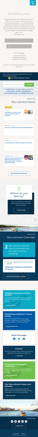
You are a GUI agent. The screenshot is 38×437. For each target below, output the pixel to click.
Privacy (23, 433)
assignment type (28, 93)
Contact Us (19, 425)
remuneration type (11, 93)
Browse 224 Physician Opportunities (20, 40)
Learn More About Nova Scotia (19, 46)
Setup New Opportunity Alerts (20, 78)
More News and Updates (20, 173)
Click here (19, 67)
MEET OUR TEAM (10, 395)
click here (10, 89)
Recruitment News (19, 55)
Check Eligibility (11, 305)
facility (18, 91)
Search (30, 84)
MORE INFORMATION (11, 326)
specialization (26, 91)
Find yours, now (19, 34)
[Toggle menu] (33, 2)
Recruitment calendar (20, 59)
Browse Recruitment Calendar (16, 276)
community (11, 91)
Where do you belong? (19, 57)
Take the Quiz (22, 210)
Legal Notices (16, 433)
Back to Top (31, 99)
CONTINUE (20, 355)
